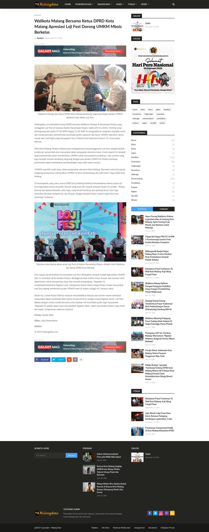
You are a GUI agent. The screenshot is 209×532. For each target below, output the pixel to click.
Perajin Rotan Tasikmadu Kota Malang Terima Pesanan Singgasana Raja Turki (158, 353)
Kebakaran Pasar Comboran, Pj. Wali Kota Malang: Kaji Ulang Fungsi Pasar (159, 272)
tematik (153, 123)
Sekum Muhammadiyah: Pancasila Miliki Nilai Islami (109, 455)
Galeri (147, 23)
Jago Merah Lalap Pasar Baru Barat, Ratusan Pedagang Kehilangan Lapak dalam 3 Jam (158, 416)
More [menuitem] (144, 4)
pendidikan (161, 118)
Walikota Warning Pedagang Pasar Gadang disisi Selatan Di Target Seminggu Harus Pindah (158, 321)
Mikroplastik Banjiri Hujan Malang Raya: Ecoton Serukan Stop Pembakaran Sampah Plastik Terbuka (158, 255)
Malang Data (56, 528)
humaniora (137, 114)
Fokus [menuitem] (131, 4)
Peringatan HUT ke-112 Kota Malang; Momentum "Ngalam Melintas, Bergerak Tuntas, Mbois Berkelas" (159, 337)
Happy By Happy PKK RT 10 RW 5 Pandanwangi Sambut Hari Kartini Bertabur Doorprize (159, 239)
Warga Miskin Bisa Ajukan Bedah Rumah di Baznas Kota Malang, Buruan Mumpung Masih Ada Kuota (111, 487)
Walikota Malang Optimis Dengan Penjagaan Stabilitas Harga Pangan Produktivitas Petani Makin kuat (158, 287)
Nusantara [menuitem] (104, 4)
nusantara (160, 114)
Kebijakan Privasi (168, 528)
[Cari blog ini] (50, 455)
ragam (144, 123)
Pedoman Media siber (122, 528)
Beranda (37, 15)
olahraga (136, 118)
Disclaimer (152, 528)
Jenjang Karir (139, 528)
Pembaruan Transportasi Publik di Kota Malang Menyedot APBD (159, 429)
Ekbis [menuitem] (119, 4)
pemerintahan (148, 118)
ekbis (143, 109)
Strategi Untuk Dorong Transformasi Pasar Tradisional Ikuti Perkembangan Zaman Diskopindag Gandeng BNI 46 (158, 305)
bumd (135, 109)
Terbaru (164, 209)
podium (136, 123)
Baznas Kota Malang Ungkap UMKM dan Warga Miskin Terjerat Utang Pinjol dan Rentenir (109, 470)
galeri (158, 109)
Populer (142, 209)
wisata (162, 123)
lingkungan (149, 114)
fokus (150, 109)
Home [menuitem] (68, 4)
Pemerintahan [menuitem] (83, 4)
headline (167, 109)
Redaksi (95, 528)
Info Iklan (105, 528)
